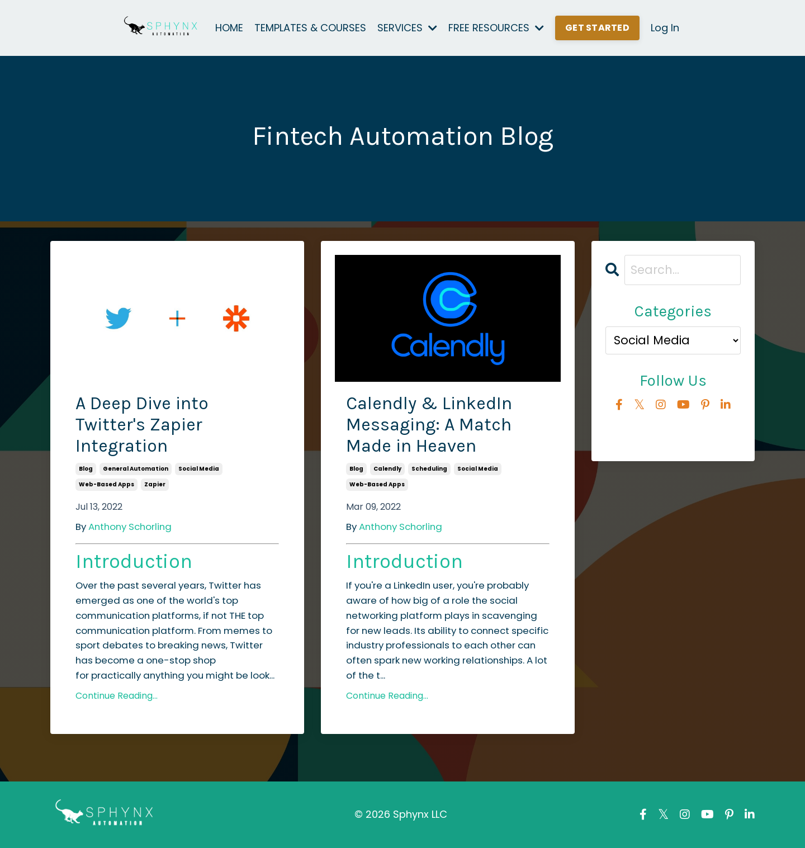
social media (198, 469)
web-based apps (106, 484)
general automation (135, 469)
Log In (665, 28)
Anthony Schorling (130, 526)
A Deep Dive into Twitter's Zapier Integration (142, 425)
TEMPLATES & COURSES (310, 28)
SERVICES (407, 28)
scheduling (429, 469)
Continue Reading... (116, 695)
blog (86, 469)
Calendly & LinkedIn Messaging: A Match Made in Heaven (429, 425)
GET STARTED (597, 27)
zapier (154, 484)
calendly (387, 469)
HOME (229, 28)
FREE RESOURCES (496, 28)
